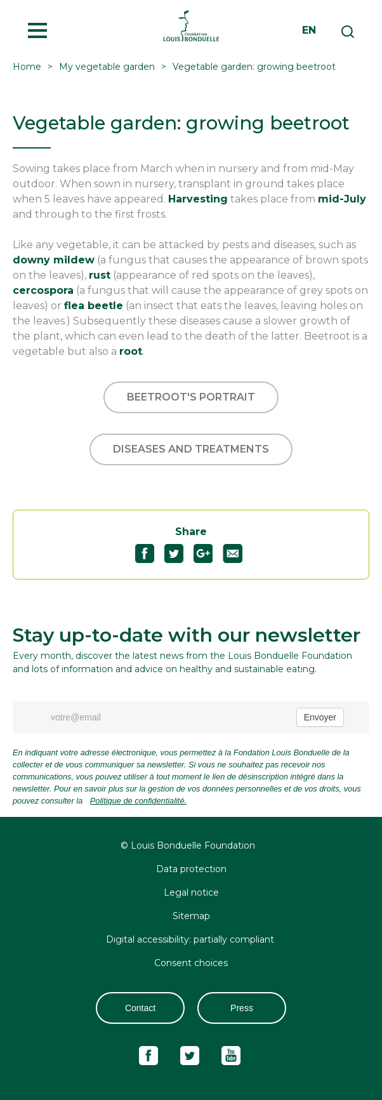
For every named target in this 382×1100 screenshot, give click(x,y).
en (309, 30)
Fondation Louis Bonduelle (191, 25)
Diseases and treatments (191, 449)
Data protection (191, 869)
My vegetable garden (107, 66)
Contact (140, 1008)
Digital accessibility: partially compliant (191, 939)
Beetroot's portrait (191, 397)
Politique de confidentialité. (138, 800)
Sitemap (191, 916)
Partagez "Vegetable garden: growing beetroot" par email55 (237, 553)
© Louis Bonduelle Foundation (188, 845)
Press (241, 1008)
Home (27, 66)
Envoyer (320, 717)
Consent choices (191, 963)
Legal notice (191, 892)
